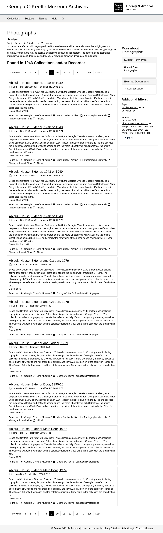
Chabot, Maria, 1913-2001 (135, 123)
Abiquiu (40, 118)
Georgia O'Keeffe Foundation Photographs (78, 293)
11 (64, 72)
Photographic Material (95, 115)
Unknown (126, 120)
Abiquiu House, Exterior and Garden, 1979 (39, 260)
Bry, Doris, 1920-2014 (133, 130)
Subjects (29, 18)
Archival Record (130, 107)
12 (70, 72)
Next (99, 72)
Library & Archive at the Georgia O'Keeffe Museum (128, 528)
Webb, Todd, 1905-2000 (134, 133)
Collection (127, 110)
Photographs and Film (20, 118)
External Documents (136, 81)
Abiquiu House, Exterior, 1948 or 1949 (36, 83)
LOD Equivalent (135, 88)
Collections (13, 18)
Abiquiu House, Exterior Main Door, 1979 (38, 429)
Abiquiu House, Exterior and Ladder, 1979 (38, 343)
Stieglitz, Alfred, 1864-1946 (135, 126)
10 (57, 72)
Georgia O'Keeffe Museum (37, 115)
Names (43, 18)
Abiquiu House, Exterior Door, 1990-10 (36, 384)
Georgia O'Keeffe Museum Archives (47, 6)
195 (89, 72)
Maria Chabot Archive (67, 115)
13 (76, 72)
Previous (15, 72)
